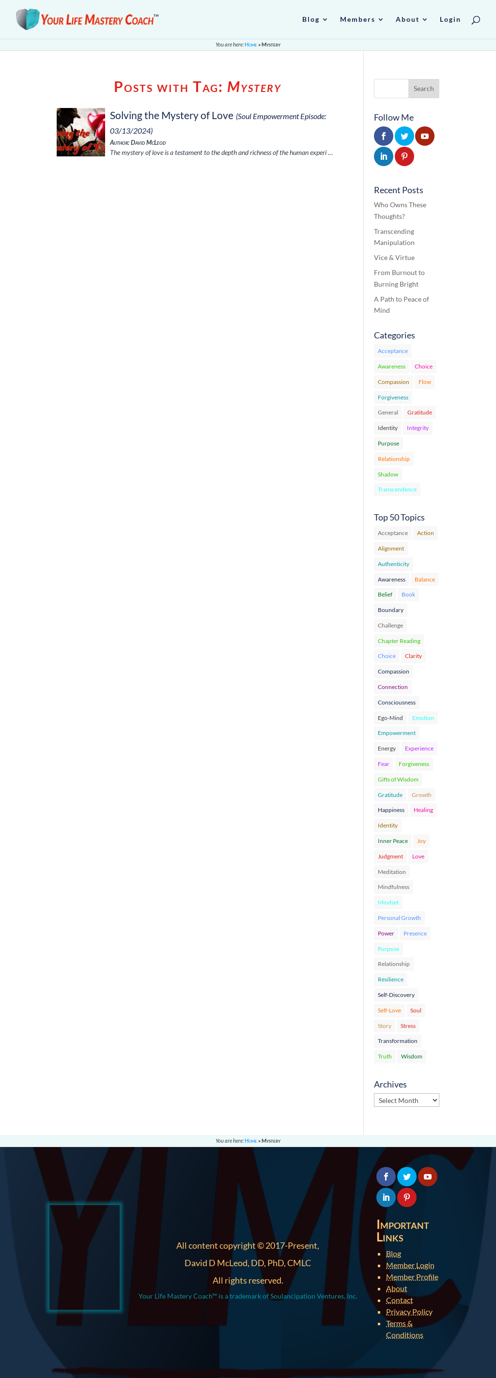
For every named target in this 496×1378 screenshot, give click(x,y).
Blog (393, 1253)
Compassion (393, 381)
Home (251, 44)
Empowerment (397, 732)
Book (408, 594)
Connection (393, 686)
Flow (424, 381)
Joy (421, 840)
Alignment (391, 548)
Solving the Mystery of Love (171, 115)
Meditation (392, 871)
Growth (422, 794)
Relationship (394, 458)
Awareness (391, 366)
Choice (424, 366)
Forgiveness (393, 397)
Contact (399, 1299)
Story (384, 1025)
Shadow (388, 474)
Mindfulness (393, 886)
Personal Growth (399, 917)
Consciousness (397, 702)
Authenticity (393, 563)
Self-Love (389, 1010)
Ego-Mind (390, 717)
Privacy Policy (409, 1311)
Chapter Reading (399, 640)
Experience (419, 748)
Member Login (410, 1265)
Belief (385, 594)
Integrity (418, 427)
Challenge (390, 625)
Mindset (388, 902)
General (388, 412)
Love (418, 856)
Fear (383, 763)
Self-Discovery (396, 994)
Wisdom (411, 1056)
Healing (423, 809)
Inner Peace (393, 840)
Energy (387, 748)
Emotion (423, 717)
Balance (425, 579)
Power (386, 933)
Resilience (390, 979)
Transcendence (397, 489)
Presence (415, 933)
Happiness (391, 809)
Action (425, 532)
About (396, 1288)
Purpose (388, 443)
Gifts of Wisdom (398, 779)
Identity (388, 427)
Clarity (413, 655)
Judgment (390, 856)
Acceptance (393, 350)
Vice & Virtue (394, 257)
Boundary (390, 609)
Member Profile (412, 1276)
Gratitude (419, 412)
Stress (408, 1025)
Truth (385, 1056)
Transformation (398, 1040)
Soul (415, 1010)
